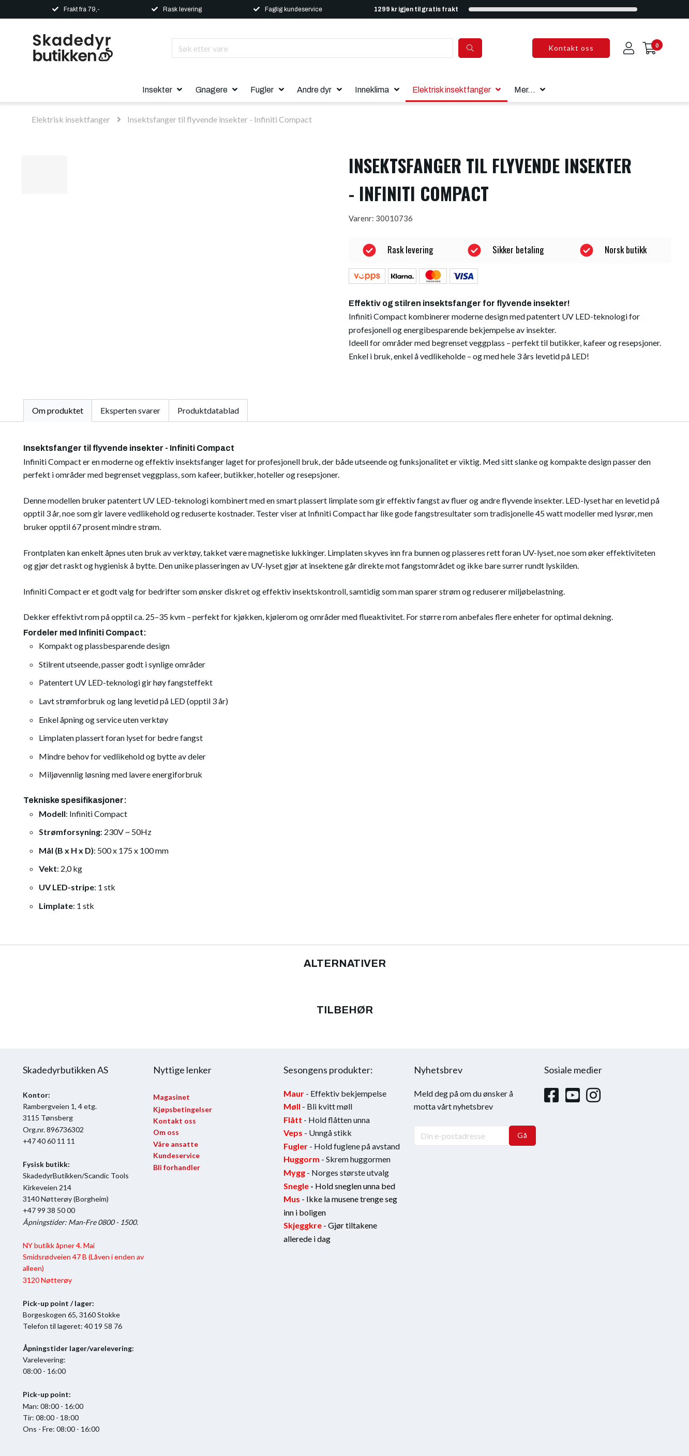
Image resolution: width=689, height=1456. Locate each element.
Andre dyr (314, 89)
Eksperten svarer (130, 410)
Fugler (262, 89)
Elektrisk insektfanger (451, 89)
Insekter (157, 89)
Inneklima (372, 89)
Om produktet (57, 410)
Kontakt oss (571, 47)
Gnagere (212, 89)
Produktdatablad (208, 410)
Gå (522, 1135)
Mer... (524, 89)
